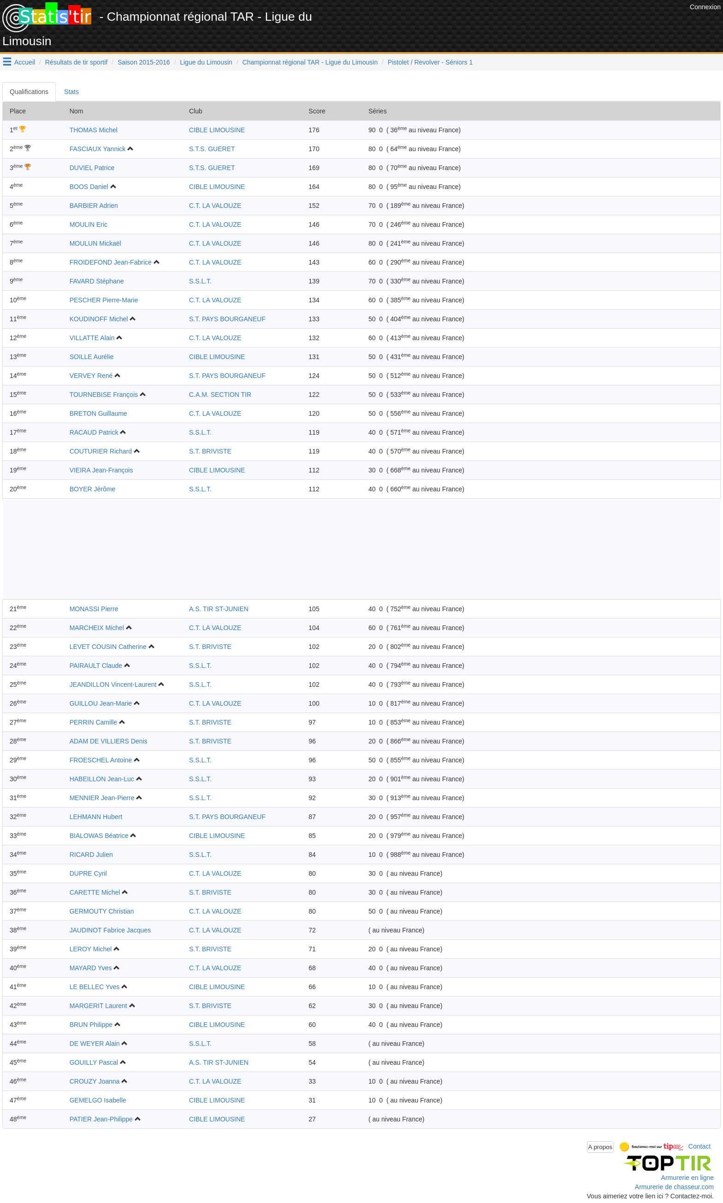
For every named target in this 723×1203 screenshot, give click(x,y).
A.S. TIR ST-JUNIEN (219, 609)
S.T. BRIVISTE (210, 451)
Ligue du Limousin (206, 62)
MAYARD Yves (91, 968)
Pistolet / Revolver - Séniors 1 (430, 62)
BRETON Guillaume (98, 413)
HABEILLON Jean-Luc (102, 779)
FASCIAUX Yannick (98, 149)
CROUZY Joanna (95, 1081)
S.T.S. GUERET (212, 149)
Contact (699, 1146)
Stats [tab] (71, 91)
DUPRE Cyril (88, 873)
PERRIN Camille (93, 722)
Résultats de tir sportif (76, 62)
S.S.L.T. (200, 281)
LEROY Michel (91, 949)
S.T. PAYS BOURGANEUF (227, 319)
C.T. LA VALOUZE (215, 205)
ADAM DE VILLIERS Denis (109, 741)
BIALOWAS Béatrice (99, 835)
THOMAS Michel (94, 130)
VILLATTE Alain (92, 338)
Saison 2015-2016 (144, 62)
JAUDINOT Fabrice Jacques (110, 930)
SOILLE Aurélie (92, 356)
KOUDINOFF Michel (99, 319)
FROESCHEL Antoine (101, 760)
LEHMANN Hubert (96, 816)
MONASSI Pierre (94, 609)
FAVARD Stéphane (97, 281)
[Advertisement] (519, 23)
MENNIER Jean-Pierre (102, 798)
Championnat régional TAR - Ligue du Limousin (310, 62)
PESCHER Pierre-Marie (104, 300)
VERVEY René (91, 375)
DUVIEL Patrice (92, 167)
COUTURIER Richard (101, 451)
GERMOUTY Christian (102, 911)
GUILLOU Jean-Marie (101, 703)
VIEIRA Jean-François (101, 470)
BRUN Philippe (91, 1024)
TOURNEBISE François (104, 394)
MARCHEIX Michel (97, 627)
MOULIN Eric (88, 224)
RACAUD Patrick (94, 432)
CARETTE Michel (95, 892)
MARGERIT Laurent (98, 1005)
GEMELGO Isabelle (98, 1100)
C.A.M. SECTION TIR (220, 394)
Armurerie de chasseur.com (674, 1187)
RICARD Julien (91, 854)
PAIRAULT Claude (96, 665)
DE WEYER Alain (95, 1043)
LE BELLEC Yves (95, 987)
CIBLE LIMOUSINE (217, 130)
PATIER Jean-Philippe (101, 1119)
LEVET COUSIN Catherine (108, 646)
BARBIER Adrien (94, 205)
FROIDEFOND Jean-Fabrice (111, 262)
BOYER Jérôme (93, 489)
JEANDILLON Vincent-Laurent (113, 684)
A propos (600, 1147)
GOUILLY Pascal (94, 1062)
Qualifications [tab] (29, 91)
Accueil (24, 62)
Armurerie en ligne (687, 1177)
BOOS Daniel (89, 186)
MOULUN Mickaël (95, 243)
